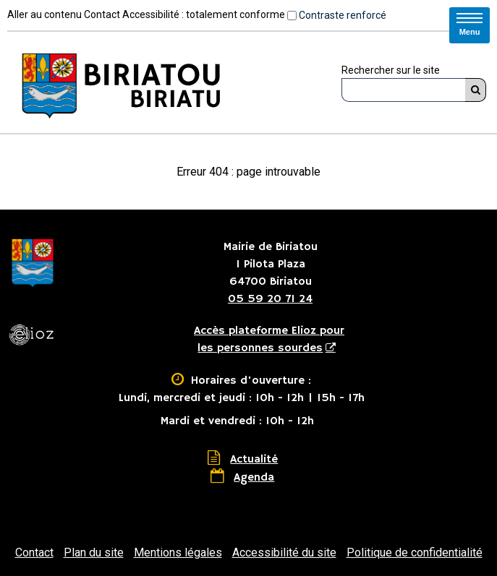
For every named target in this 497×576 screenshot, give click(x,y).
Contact (102, 14)
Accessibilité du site (284, 552)
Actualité (254, 459)
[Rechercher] (475, 90)
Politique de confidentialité (415, 552)
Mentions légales (178, 552)
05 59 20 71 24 (270, 299)
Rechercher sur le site (390, 70)
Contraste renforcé (342, 15)
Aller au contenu (44, 14)
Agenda (254, 477)
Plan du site (94, 552)
